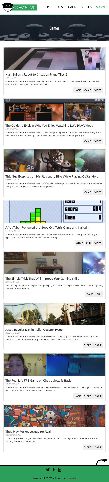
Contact (72, 478)
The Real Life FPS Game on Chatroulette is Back (38, 380)
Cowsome (37, 478)
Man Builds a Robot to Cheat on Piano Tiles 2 (36, 74)
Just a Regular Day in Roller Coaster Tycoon (34, 329)
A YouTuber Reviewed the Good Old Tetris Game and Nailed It (47, 227)
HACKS (72, 7)
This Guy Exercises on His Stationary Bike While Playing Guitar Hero (51, 176)
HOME (47, 7)
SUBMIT (101, 7)
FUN (88, 243)
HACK (78, 90)
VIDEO (98, 90)
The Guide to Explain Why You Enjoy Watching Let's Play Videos (49, 125)
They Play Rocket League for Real (28, 431)
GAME (87, 90)
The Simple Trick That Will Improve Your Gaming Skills (42, 278)
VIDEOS (87, 7)
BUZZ (60, 7)
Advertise (60, 478)
